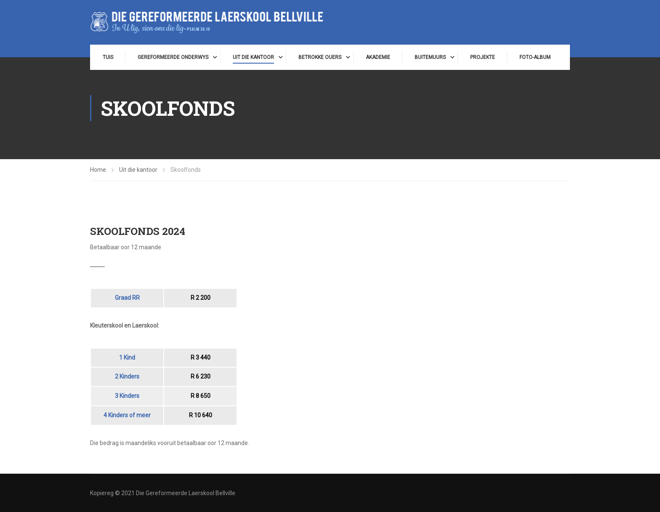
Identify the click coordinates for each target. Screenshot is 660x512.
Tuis (108, 57)
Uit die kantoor (253, 57)
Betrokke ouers (319, 57)
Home (98, 169)
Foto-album (535, 57)
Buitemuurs (430, 57)
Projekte (482, 57)
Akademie (378, 57)
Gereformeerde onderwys (173, 57)
